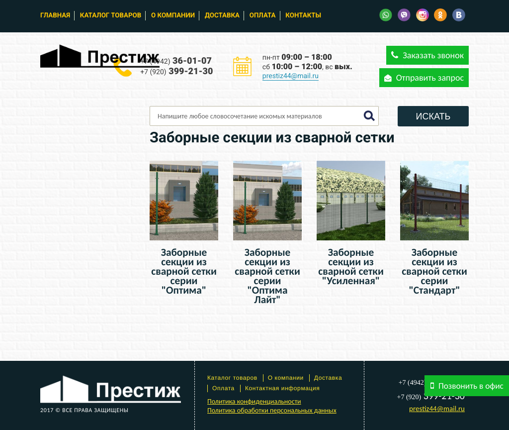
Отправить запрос (424, 77)
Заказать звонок (427, 55)
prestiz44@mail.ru (290, 76)
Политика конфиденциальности (254, 401)
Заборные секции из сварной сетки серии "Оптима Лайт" (267, 276)
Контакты (303, 15)
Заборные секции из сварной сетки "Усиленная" (351, 266)
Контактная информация (282, 388)
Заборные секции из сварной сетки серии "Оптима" (184, 271)
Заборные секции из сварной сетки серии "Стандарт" (434, 271)
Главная (55, 15)
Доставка (222, 15)
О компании (173, 15)
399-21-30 (176, 71)
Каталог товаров (110, 15)
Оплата (263, 15)
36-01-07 (176, 61)
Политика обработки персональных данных (272, 410)
